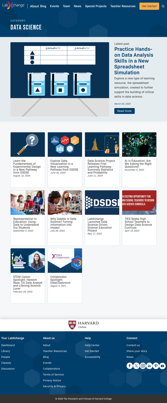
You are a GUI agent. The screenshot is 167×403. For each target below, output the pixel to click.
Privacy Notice (52, 380)
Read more (124, 111)
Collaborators (51, 368)
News (130, 357)
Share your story (137, 351)
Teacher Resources (55, 351)
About (46, 345)
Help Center (92, 345)
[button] (163, 6)
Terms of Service (53, 374)
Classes (6, 362)
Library (5, 351)
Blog (43, 6)
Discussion (8, 368)
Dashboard (8, 345)
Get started (149, 6)
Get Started (92, 351)
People (5, 357)
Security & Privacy (54, 386)
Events (54, 6)
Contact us (133, 345)
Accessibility (92, 357)
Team (66, 6)
